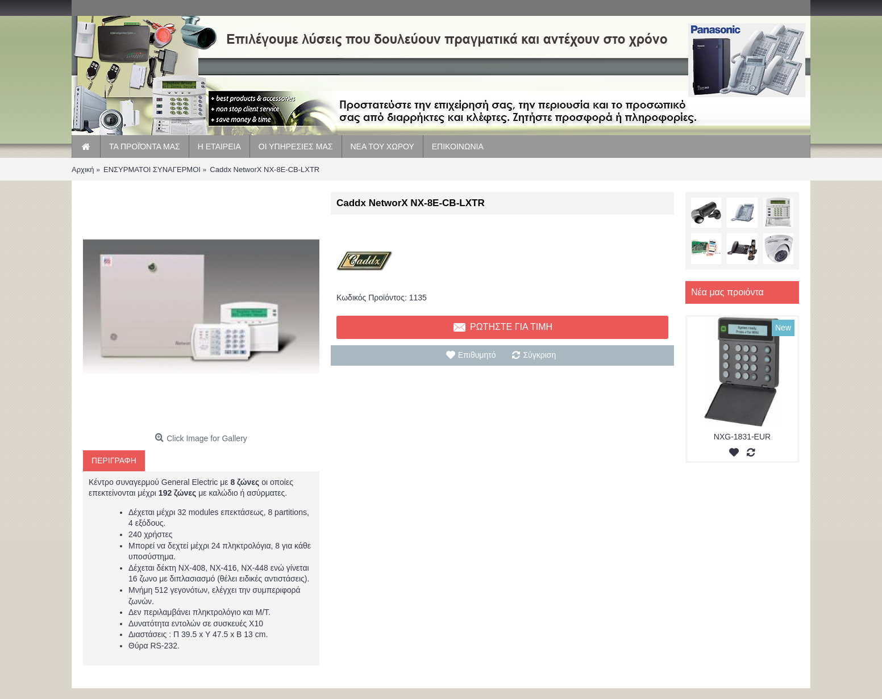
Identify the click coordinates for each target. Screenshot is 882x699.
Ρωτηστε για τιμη (502, 327)
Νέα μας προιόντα (727, 292)
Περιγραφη (113, 460)
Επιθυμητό (477, 354)
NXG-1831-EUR (742, 436)
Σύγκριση (539, 354)
